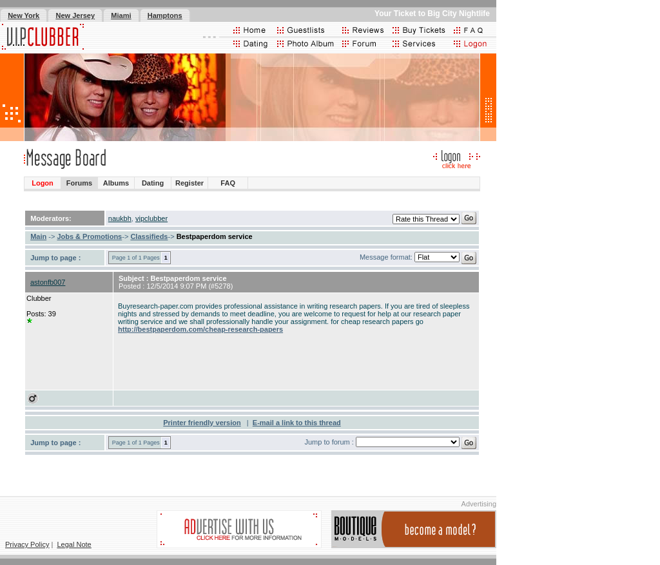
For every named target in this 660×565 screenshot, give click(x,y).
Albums (116, 183)
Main (38, 236)
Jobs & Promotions (89, 236)
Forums (79, 183)
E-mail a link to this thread (297, 422)
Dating (153, 183)
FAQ (227, 183)
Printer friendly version (201, 422)
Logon (42, 183)
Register (189, 183)
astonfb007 (47, 282)
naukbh (119, 218)
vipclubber (151, 218)
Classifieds (149, 236)
